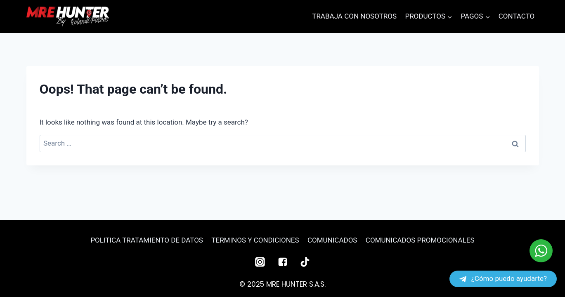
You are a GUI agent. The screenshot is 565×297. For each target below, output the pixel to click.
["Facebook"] (283, 262)
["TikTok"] (305, 262)
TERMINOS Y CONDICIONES (255, 240)
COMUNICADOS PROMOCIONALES (420, 240)
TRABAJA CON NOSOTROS (354, 16)
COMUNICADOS (332, 240)
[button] (449, 16)
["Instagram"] (260, 262)
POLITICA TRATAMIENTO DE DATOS (146, 240)
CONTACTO (517, 16)
